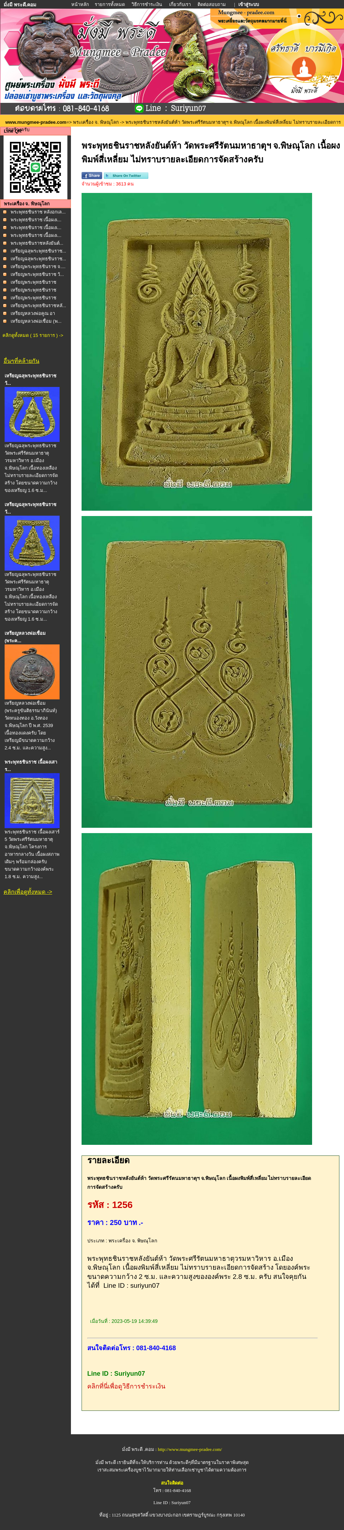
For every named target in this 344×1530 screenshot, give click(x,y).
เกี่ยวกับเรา (180, 4)
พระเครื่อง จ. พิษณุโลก (96, 122)
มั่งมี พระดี (106, 1462)
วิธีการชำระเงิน (147, 4)
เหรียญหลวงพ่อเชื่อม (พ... (36, 321)
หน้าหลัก (80, 4)
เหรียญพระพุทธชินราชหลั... (38, 305)
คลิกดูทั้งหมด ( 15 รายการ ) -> (32, 335)
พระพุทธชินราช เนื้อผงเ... (36, 219)
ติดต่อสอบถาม (212, 4)
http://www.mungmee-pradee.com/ (190, 1449)
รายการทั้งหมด (110, 4)
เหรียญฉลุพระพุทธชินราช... (38, 251)
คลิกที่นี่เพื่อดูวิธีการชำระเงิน (126, 1386)
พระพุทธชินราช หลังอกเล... (38, 212)
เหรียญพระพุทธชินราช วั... (37, 274)
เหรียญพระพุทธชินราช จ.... (38, 266)
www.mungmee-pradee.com (35, 122)
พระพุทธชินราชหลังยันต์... (37, 243)
